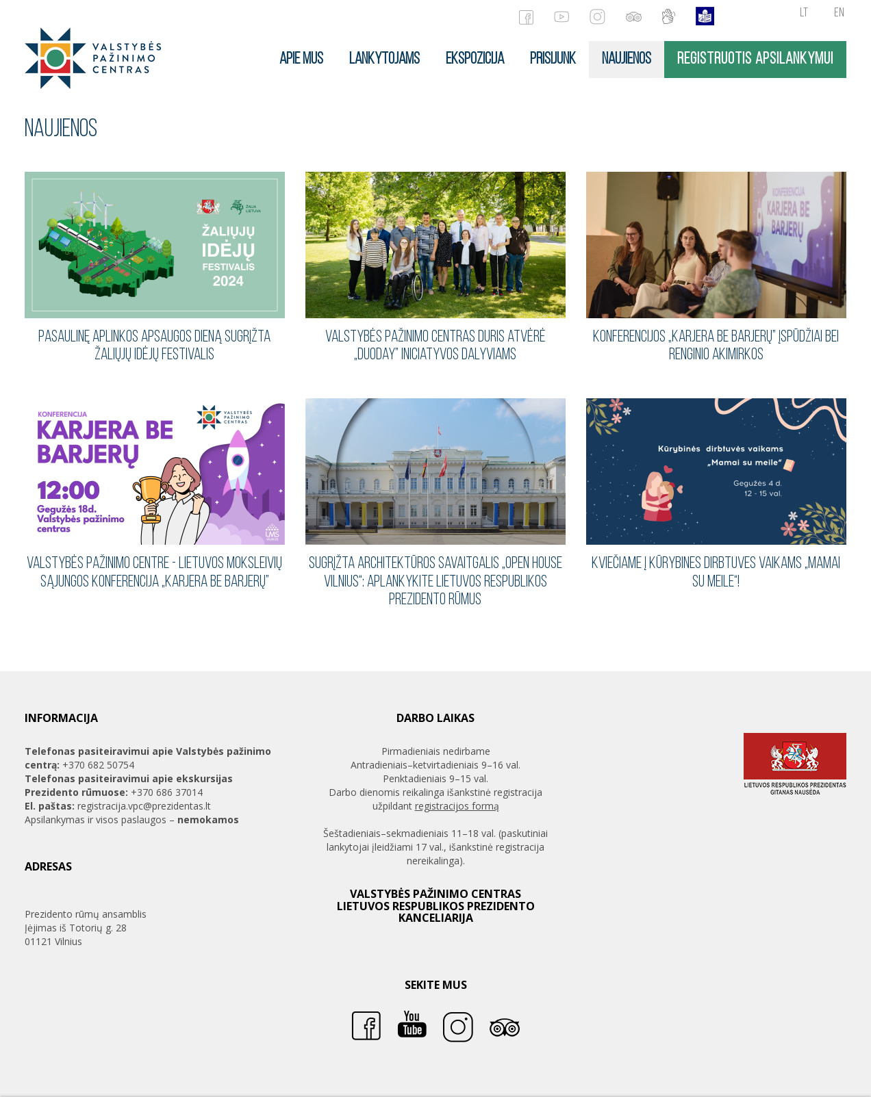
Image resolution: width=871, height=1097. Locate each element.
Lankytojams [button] (384, 59)
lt (804, 13)
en (839, 13)
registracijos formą (457, 805)
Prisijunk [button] (553, 59)
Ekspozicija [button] (475, 59)
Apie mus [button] (301, 59)
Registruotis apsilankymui (755, 59)
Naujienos (626, 59)
